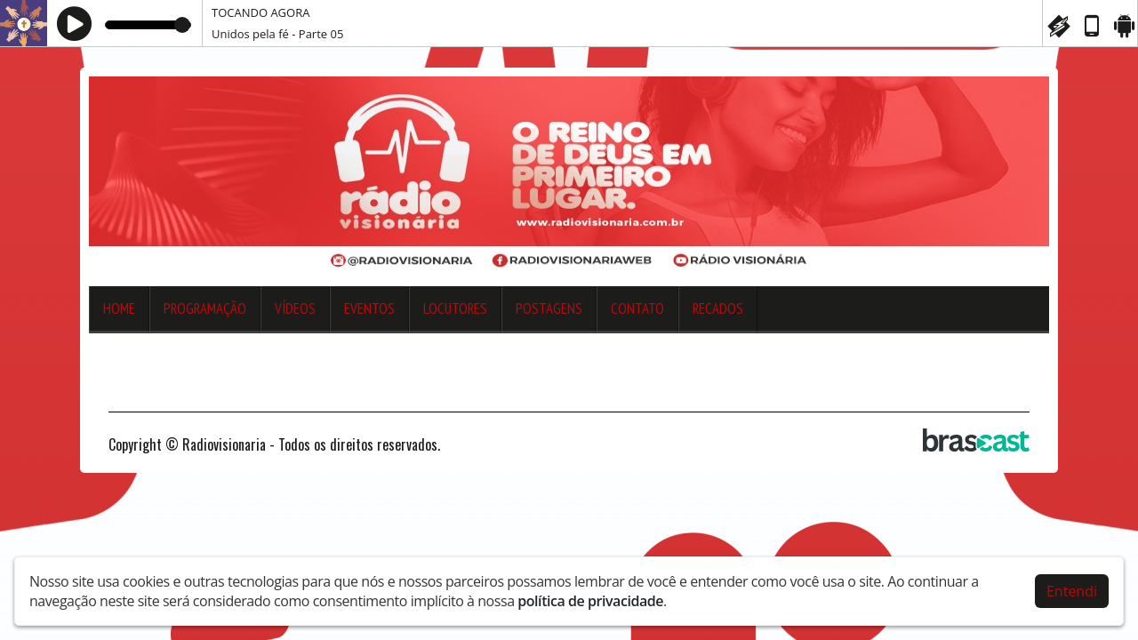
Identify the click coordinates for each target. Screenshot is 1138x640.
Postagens (549, 308)
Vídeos (295, 308)
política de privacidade (590, 601)
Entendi (1071, 591)
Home (119, 308)
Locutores (455, 308)
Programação (205, 308)
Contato (637, 308)
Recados (718, 308)
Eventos (369, 308)
